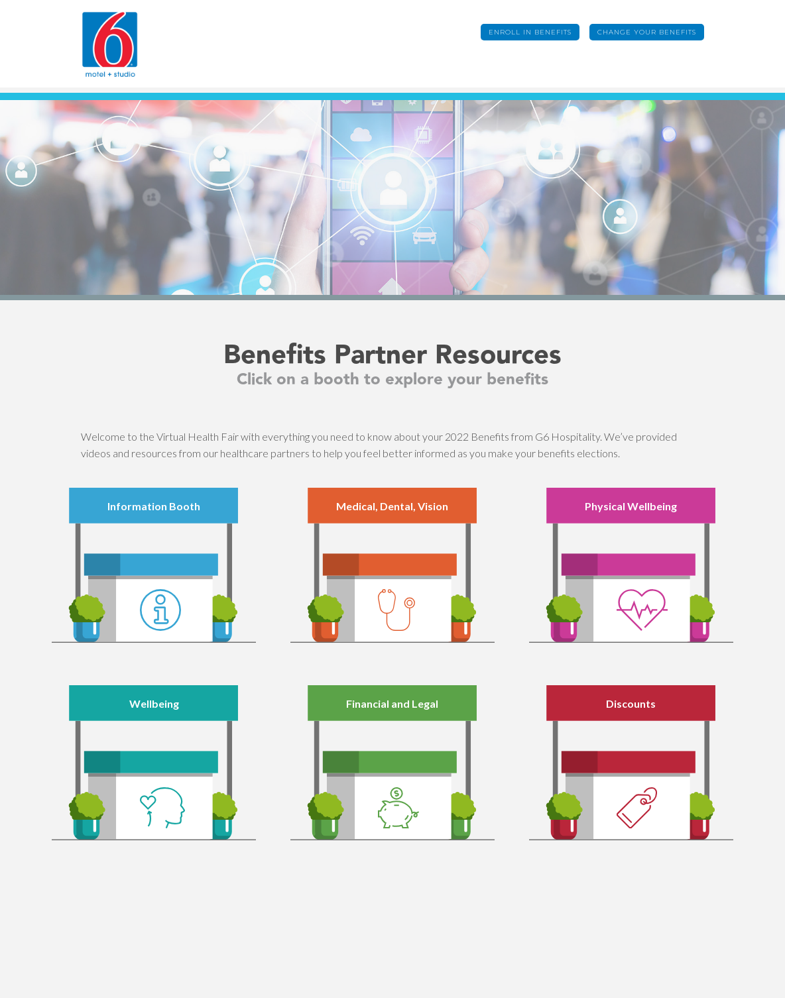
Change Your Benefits (646, 32)
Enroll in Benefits (530, 32)
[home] (130, 44)
